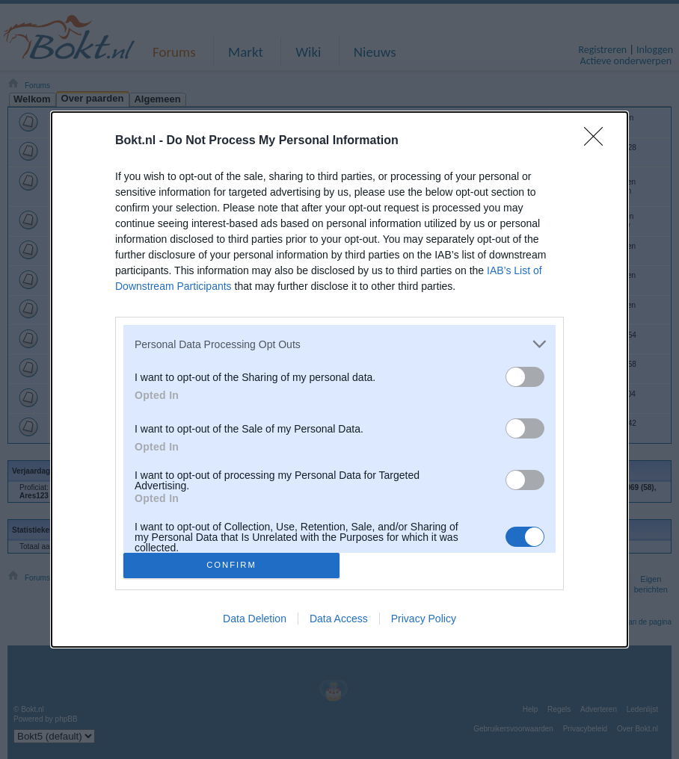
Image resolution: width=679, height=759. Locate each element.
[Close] (598, 141)
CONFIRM (231, 564)
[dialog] (339, 379)
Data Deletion (254, 619)
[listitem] (339, 344)
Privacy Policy (423, 619)
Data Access (339, 619)
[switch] (525, 377)
